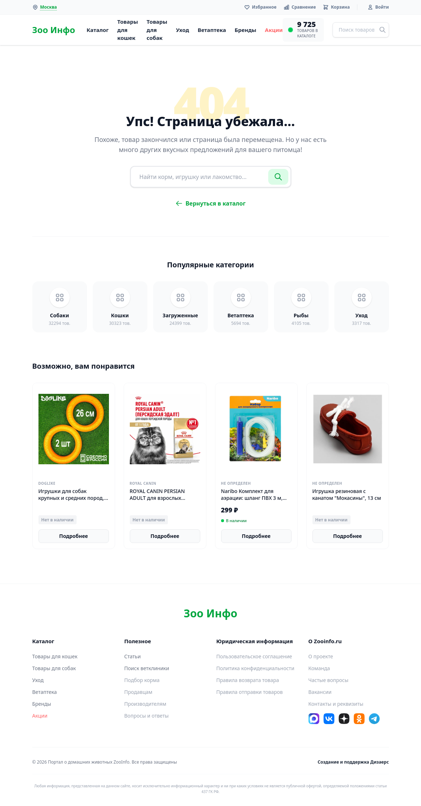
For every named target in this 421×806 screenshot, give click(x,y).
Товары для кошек (127, 29)
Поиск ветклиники (146, 668)
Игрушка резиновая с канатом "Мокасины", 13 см (346, 494)
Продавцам (138, 691)
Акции (274, 29)
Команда (319, 668)
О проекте (320, 656)
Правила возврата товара (247, 680)
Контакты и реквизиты (335, 703)
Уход (182, 29)
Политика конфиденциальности (255, 668)
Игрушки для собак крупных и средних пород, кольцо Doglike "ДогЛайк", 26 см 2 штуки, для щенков (72, 501)
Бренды (245, 29)
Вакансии (320, 691)
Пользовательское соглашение (254, 656)
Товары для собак (157, 29)
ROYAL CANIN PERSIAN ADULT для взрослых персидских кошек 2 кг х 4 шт (162, 501)
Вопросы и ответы (146, 715)
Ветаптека (212, 29)
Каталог (98, 29)
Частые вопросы (328, 680)
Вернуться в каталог (210, 203)
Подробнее (73, 536)
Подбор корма (142, 680)
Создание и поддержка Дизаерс (353, 762)
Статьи (132, 656)
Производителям (145, 703)
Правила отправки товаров (249, 691)
